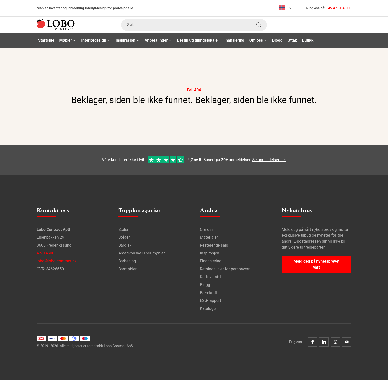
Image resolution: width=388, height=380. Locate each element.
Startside (46, 40)
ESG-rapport (210, 300)
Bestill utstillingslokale (197, 40)
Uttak (292, 40)
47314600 (45, 253)
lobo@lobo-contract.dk (56, 261)
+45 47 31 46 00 (338, 8)
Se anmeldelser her (269, 159)
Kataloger (208, 308)
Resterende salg (214, 245)
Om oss (207, 229)
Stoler (123, 229)
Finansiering (233, 40)
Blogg (277, 40)
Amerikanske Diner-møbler (141, 253)
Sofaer (124, 237)
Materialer (209, 237)
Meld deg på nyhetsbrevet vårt (316, 264)
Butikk (307, 40)
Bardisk (124, 245)
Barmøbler (127, 269)
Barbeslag (127, 261)
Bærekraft (208, 292)
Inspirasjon (209, 253)
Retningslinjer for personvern (225, 269)
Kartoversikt (210, 276)
